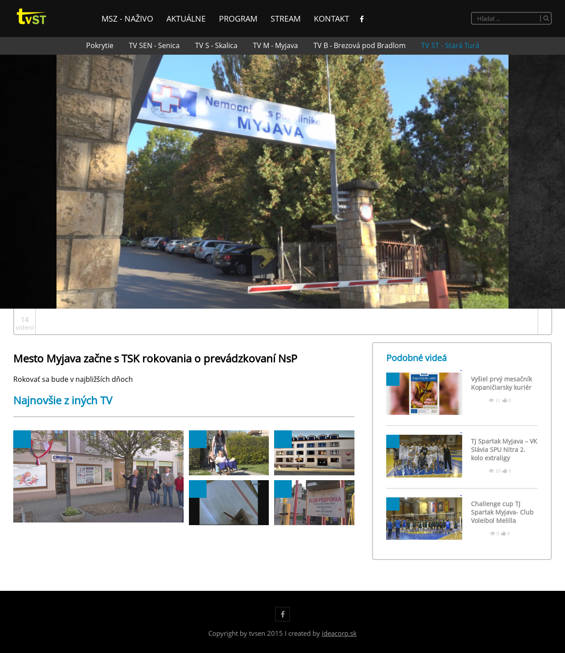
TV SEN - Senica (154, 45)
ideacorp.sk (339, 633)
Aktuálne (186, 18)
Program (238, 18)
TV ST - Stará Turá (450, 45)
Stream (286, 18)
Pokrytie (99, 45)
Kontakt (331, 18)
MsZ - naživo (127, 18)
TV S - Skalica (216, 45)
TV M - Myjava (275, 45)
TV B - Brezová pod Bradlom (359, 45)
